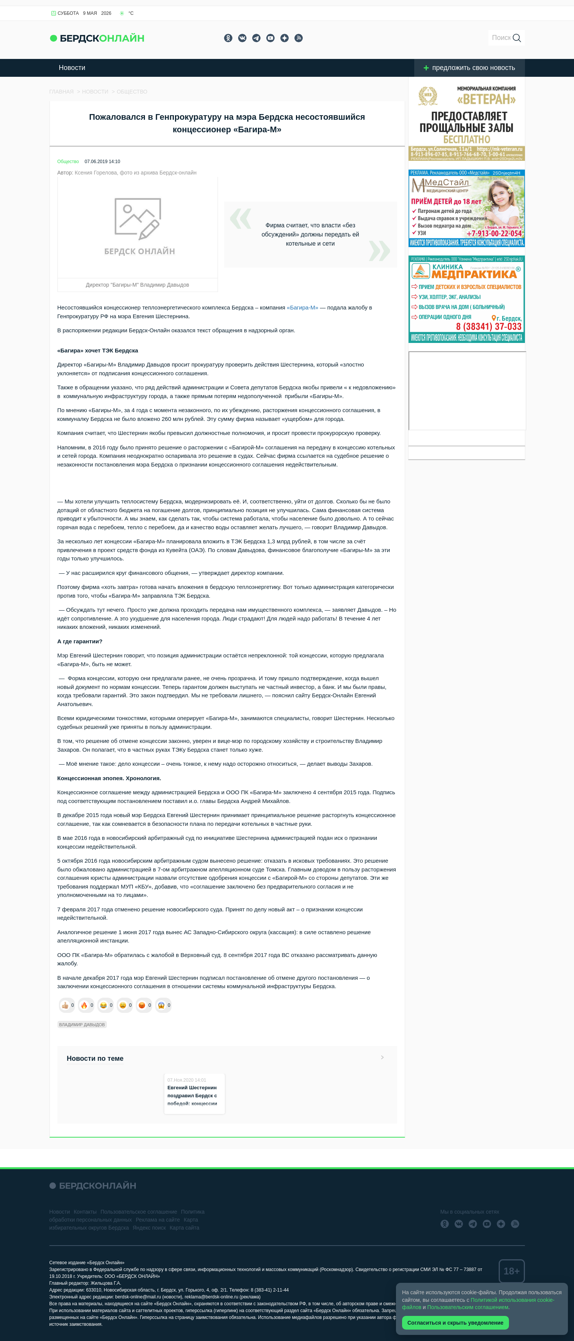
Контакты (85, 1212)
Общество (68, 161)
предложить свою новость (469, 67)
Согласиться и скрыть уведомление (455, 1323)
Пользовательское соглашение (138, 1212)
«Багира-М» (302, 307)
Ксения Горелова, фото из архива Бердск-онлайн (136, 173)
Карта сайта (184, 1228)
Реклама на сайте (158, 1220)
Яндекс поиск (149, 1228)
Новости (72, 67)
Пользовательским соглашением (467, 1307)
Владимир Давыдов (82, 1024)
